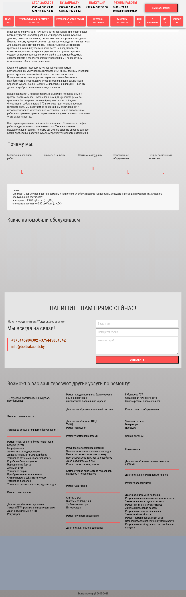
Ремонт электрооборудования (142, 409)
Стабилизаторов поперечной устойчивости (149, 521)
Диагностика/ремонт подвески (143, 495)
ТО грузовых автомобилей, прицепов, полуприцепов (28, 399)
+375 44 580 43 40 (42, 11)
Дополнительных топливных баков (27, 454)
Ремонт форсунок (76, 427)
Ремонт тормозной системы (82, 436)
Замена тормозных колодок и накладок (89, 451)
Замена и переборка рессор (141, 508)
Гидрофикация (15, 448)
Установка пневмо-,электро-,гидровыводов (31, 484)
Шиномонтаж (132, 449)
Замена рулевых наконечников (142, 401)
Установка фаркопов (19, 481)
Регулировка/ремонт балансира (143, 511)
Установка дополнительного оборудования (31, 429)
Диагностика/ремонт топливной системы (90, 409)
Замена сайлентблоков (138, 514)
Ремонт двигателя (76, 486)
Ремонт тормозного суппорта (83, 464)
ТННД (69, 424)
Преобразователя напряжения (24, 474)
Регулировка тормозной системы (85, 448)
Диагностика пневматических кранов (146, 474)
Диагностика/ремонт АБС (81, 461)
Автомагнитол (15, 467)
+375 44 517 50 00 (97, 7)
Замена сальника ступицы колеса (144, 501)
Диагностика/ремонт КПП (22, 510)
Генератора (131, 424)
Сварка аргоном (134, 436)
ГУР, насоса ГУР (134, 394)
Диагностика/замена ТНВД (81, 421)
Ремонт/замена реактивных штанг (144, 517)
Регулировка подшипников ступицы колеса (149, 498)
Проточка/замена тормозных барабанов (89, 457)
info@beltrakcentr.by (125, 11)
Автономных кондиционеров (23, 451)
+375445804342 (52, 340)
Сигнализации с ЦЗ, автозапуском (26, 477)
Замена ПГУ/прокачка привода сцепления (31, 507)
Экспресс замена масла (21, 416)
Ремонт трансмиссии (19, 492)
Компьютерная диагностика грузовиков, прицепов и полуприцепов (89, 472)
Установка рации (17, 471)
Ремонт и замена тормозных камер (86, 454)
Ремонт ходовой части (138, 483)
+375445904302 (24, 340)
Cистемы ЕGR (74, 497)
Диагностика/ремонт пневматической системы (147, 462)
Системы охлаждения (78, 501)
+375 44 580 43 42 (42, 7)
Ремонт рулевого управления (83, 515)
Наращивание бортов (19, 464)
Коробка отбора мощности (22, 461)
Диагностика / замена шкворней (85, 527)
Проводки (130, 427)
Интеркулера (73, 507)
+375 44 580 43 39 (69, 7)
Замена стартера (134, 421)
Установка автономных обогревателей (29, 458)
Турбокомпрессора (77, 504)
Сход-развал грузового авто (141, 397)
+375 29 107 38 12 (69, 11)
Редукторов (14, 514)
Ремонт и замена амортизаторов (143, 504)
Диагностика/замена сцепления (25, 504)
